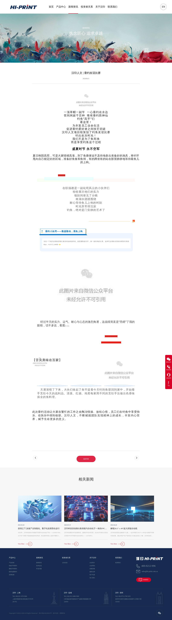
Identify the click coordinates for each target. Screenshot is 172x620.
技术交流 (39, 565)
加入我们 (92, 577)
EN (163, 6)
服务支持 (92, 571)
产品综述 (11, 562)
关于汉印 (100, 6)
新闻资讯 (73, 6)
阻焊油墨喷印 (13, 571)
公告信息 (65, 562)
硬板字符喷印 (13, 568)
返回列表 (86, 467)
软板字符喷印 (13, 565)
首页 (51, 6)
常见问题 (39, 568)
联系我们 (112, 6)
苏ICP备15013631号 (45, 613)
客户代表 (92, 574)
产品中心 (61, 6)
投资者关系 (87, 6)
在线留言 (143, 579)
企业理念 (92, 565)
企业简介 (92, 562)
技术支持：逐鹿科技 (59, 613)
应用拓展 (11, 574)
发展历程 (92, 568)
